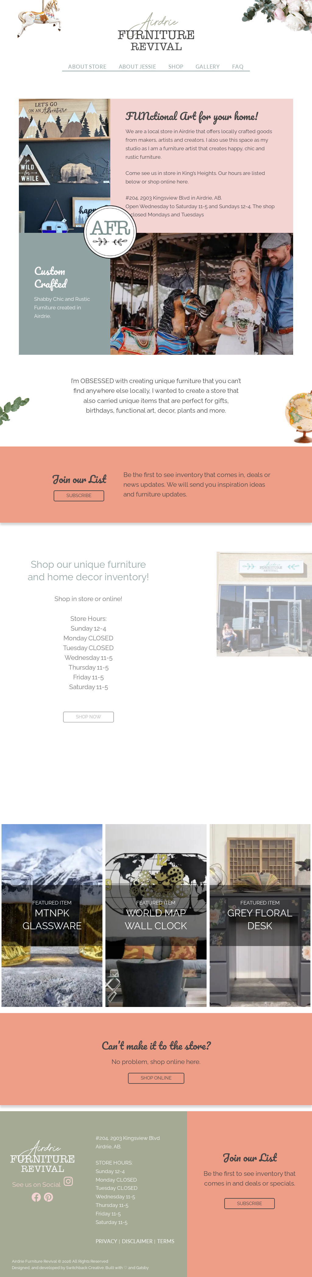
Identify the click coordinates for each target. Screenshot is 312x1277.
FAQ (238, 67)
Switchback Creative (85, 1267)
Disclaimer (137, 1241)
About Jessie (137, 67)
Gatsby (142, 1267)
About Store (87, 67)
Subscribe (249, 1203)
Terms (165, 1241)
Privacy (106, 1241)
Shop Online (156, 1078)
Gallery (208, 67)
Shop (175, 67)
